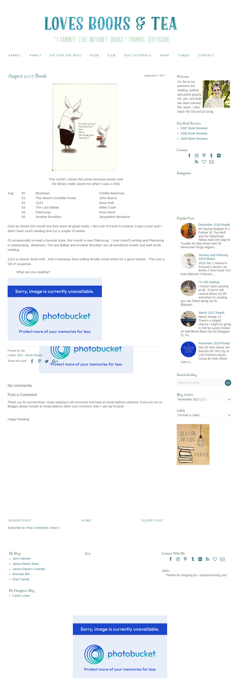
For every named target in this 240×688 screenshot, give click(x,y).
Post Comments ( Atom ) (43, 527)
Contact (206, 55)
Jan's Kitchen (22, 558)
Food (94, 55)
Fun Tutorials (138, 55)
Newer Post (20, 520)
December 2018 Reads (214, 224)
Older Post (153, 520)
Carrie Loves (21, 595)
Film (112, 55)
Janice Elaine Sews (26, 564)
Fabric (15, 55)
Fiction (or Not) (65, 55)
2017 (20, 355)
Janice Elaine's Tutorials (29, 569)
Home (87, 520)
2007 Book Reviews (194, 128)
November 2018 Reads (214, 343)
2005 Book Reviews (194, 138)
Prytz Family (21, 579)
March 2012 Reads (211, 312)
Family (35, 55)
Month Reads (34, 355)
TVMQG (184, 55)
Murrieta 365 (21, 574)
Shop (165, 55)
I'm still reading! (209, 282)
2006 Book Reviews (194, 133)
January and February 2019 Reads (213, 256)
